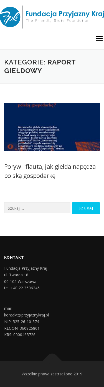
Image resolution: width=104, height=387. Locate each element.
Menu (98, 39)
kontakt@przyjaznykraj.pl (26, 315)
